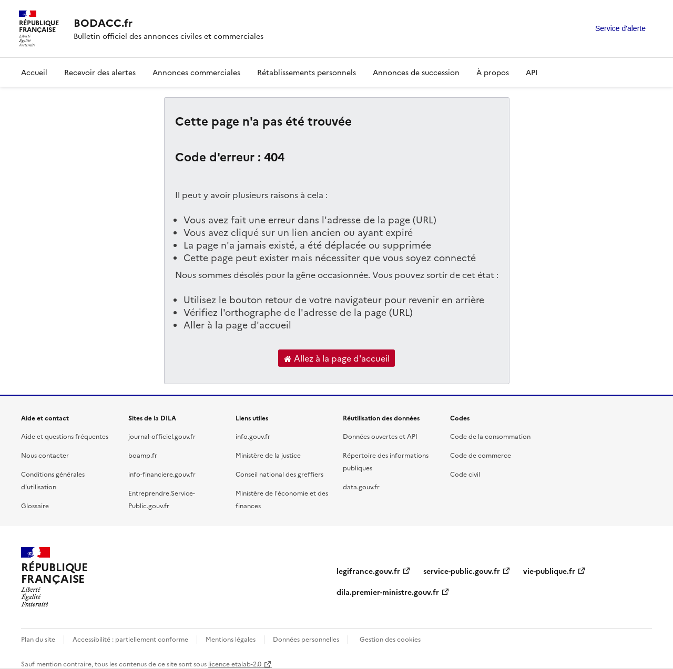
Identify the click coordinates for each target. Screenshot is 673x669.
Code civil (465, 473)
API (531, 72)
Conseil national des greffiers (279, 473)
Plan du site (38, 638)
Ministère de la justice (268, 454)
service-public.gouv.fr (461, 570)
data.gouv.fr (361, 486)
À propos (492, 72)
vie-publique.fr (549, 570)
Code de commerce (480, 454)
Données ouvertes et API (380, 435)
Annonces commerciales (196, 72)
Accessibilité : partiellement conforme (130, 638)
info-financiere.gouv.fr (162, 473)
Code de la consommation (490, 435)
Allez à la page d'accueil (337, 358)
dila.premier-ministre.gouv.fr (387, 591)
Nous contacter (45, 454)
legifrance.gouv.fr (368, 570)
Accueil (34, 72)
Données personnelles (306, 638)
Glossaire (35, 505)
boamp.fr (142, 454)
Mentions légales (231, 638)
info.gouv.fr (253, 435)
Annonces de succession (416, 72)
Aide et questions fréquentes (64, 435)
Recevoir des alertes (100, 72)
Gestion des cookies (390, 638)
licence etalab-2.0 (234, 663)
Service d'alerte (620, 28)
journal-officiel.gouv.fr (162, 435)
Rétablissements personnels (306, 72)
